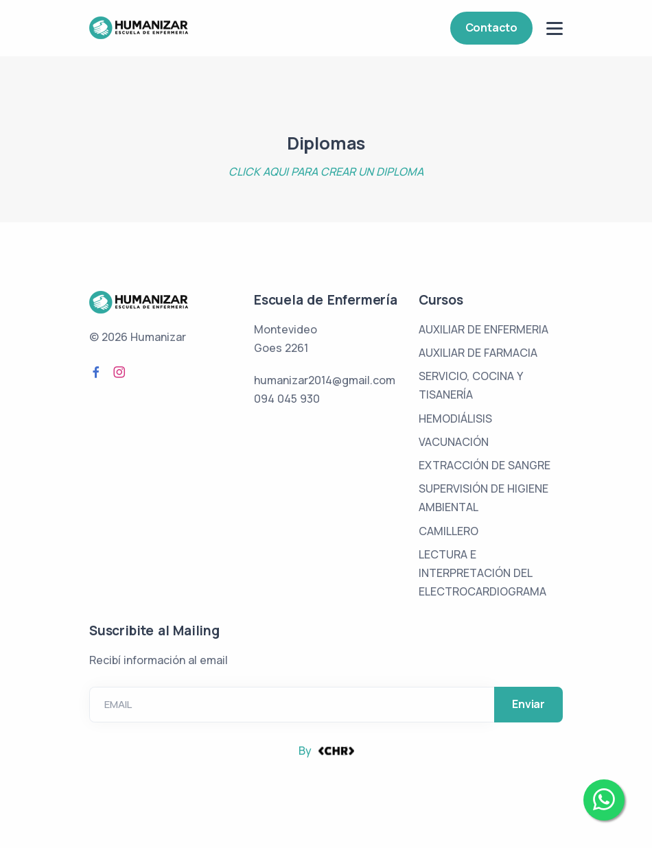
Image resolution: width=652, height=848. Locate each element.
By (326, 751)
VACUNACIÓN (454, 441)
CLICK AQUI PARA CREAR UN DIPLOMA (326, 171)
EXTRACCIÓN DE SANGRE (484, 465)
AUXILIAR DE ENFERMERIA (483, 329)
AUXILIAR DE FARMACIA (478, 352)
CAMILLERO (448, 531)
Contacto (491, 27)
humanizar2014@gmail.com (324, 380)
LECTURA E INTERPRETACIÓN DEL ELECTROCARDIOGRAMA (482, 573)
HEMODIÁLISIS (455, 418)
